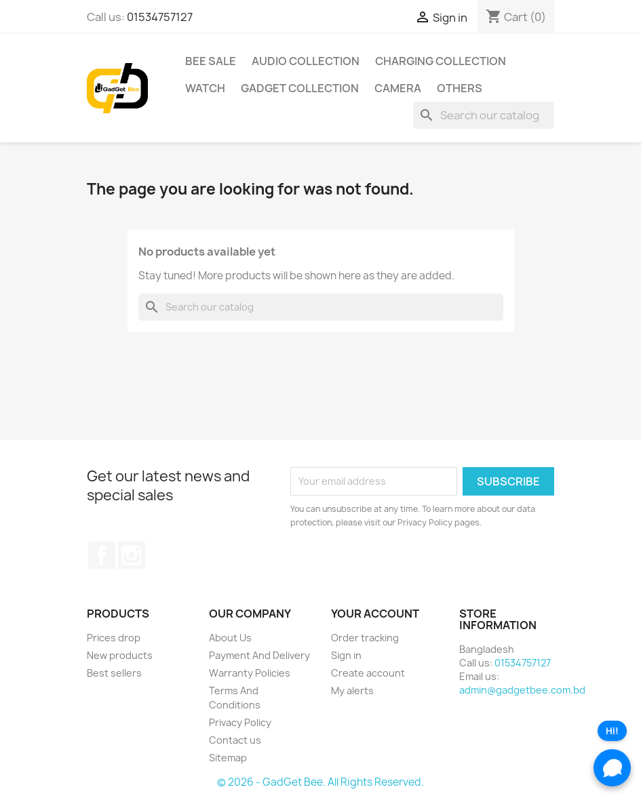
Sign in (346, 655)
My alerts (352, 690)
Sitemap (228, 757)
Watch (205, 88)
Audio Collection (306, 61)
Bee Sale (210, 61)
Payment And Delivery (259, 655)
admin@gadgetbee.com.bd (522, 689)
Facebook (101, 555)
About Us (230, 637)
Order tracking (365, 637)
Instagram (131, 555)
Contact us (235, 740)
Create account (368, 672)
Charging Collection (440, 61)
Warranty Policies (249, 672)
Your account (375, 613)
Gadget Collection (300, 88)
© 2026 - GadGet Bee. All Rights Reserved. (320, 782)
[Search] (483, 115)
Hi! (612, 731)
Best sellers (114, 672)
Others (459, 88)
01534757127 (160, 16)
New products (120, 655)
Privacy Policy (240, 722)
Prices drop (113, 637)
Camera (397, 88)
